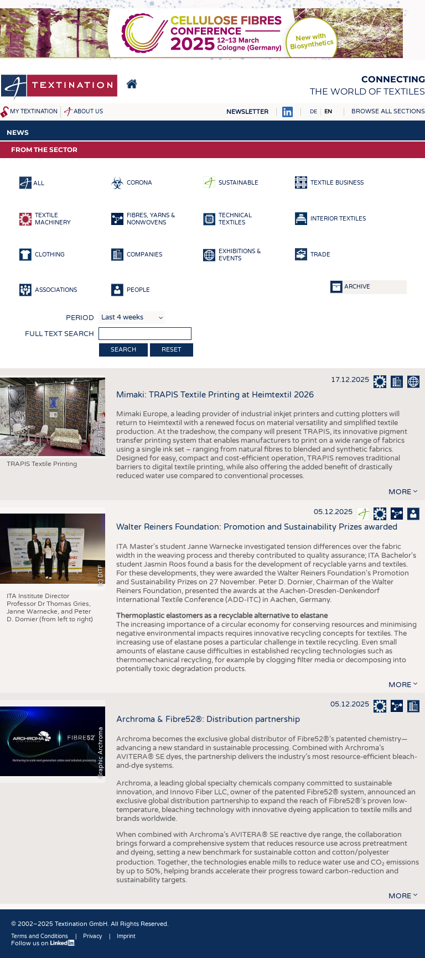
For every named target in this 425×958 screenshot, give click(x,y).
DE (313, 111)
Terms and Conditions (39, 936)
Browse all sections (388, 111)
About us (88, 111)
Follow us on (43, 943)
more (399, 492)
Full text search (59, 333)
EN (328, 111)
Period (80, 317)
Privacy (92, 936)
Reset (172, 349)
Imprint (126, 936)
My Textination (34, 111)
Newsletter (247, 112)
